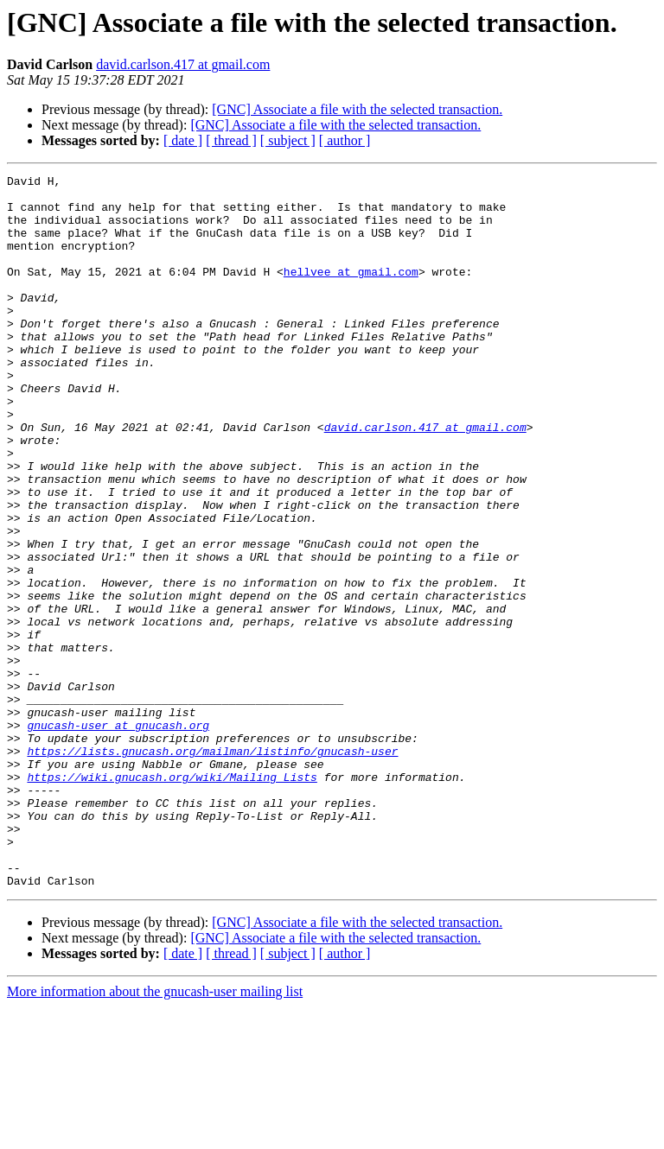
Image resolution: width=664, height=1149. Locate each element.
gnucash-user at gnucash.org (118, 836)
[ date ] (182, 140)
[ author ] (345, 140)
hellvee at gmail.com (351, 292)
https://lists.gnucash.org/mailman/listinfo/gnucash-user (212, 867)
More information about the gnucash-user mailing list (155, 1134)
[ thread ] (231, 140)
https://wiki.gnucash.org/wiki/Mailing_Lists (171, 898)
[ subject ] (288, 140)
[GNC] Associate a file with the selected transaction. (357, 109)
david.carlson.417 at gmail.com (183, 64)
